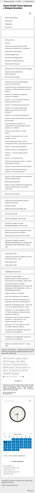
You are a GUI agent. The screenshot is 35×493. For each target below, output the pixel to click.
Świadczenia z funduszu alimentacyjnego (18, 69)
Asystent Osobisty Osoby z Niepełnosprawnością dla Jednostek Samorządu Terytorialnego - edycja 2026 (18, 279)
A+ (17, 1)
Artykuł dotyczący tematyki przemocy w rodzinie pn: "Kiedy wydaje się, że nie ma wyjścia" (18, 89)
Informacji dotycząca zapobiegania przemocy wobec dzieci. (16, 83)
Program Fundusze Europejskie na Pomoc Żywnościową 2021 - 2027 (18, 258)
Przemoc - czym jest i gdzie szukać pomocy (16, 154)
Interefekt (15, 485)
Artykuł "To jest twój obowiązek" (16, 146)
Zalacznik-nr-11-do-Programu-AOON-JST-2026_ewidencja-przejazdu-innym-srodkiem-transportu (18, 312)
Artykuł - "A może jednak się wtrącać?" (17, 105)
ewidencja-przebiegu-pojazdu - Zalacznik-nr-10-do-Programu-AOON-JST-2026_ (18, 306)
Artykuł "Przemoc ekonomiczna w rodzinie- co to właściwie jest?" (16, 170)
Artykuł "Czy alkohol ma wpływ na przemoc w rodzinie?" (16, 95)
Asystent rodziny (10, 206)
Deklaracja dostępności (12, 182)
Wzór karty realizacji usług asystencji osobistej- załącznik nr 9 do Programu (17, 300)
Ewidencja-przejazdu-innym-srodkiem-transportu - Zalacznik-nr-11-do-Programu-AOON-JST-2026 (18, 319)
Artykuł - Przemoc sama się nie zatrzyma (18, 166)
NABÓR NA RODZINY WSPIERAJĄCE (16, 209)
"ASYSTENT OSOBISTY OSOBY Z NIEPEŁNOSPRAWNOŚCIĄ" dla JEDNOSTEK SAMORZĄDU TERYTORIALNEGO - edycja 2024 (18, 244)
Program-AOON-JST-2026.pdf (14, 293)
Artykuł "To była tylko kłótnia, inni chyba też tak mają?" (18, 119)
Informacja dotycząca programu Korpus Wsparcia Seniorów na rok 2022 (18, 231)
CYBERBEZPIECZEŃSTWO (13, 272)
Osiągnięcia (8, 24)
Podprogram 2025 (11, 253)
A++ (19, 1)
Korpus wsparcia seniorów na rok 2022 (17, 236)
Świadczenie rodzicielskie (13, 51)
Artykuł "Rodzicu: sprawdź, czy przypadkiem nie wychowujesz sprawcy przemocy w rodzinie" (18, 126)
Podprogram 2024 (11, 262)
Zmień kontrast (29, 1)
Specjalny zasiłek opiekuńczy (14, 61)
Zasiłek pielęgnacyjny (12, 54)
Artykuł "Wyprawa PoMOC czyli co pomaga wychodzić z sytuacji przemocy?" (18, 142)
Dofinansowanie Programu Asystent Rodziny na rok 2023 (17, 202)
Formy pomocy (10, 40)
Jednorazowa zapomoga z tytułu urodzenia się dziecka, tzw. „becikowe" (17, 47)
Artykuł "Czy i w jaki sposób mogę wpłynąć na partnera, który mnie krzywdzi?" (16, 110)
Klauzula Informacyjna (12, 64)
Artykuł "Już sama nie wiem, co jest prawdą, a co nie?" (16, 137)
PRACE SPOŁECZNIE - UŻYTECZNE (15, 218)
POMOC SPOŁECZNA (11, 18)
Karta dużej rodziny (11, 214)
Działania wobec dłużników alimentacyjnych (14, 73)
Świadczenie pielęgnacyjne (13, 57)
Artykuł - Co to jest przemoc (14, 158)
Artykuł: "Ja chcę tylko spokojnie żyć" (17, 115)
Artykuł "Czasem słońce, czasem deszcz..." (15, 132)
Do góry (31, 491)
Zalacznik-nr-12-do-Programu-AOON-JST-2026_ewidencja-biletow (17, 326)
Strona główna (12, 349)
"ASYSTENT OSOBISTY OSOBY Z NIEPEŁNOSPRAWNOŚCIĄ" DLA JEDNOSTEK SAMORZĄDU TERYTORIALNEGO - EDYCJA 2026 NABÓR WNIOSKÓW (18, 287)
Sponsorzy (8, 27)
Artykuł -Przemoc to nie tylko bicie (16, 150)
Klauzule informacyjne (12, 194)
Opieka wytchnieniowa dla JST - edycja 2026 (17, 345)
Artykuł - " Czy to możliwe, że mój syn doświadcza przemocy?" (17, 101)
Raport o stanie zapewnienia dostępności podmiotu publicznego (18, 177)
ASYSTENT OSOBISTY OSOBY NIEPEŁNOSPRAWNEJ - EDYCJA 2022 (16, 224)
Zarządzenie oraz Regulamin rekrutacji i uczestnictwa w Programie (18, 331)
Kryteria (7, 43)
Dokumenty (9, 21)
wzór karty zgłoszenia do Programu (17, 296)
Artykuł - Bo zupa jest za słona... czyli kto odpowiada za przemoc (18, 162)
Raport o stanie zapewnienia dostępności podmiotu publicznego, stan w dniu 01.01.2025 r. (18, 187)
